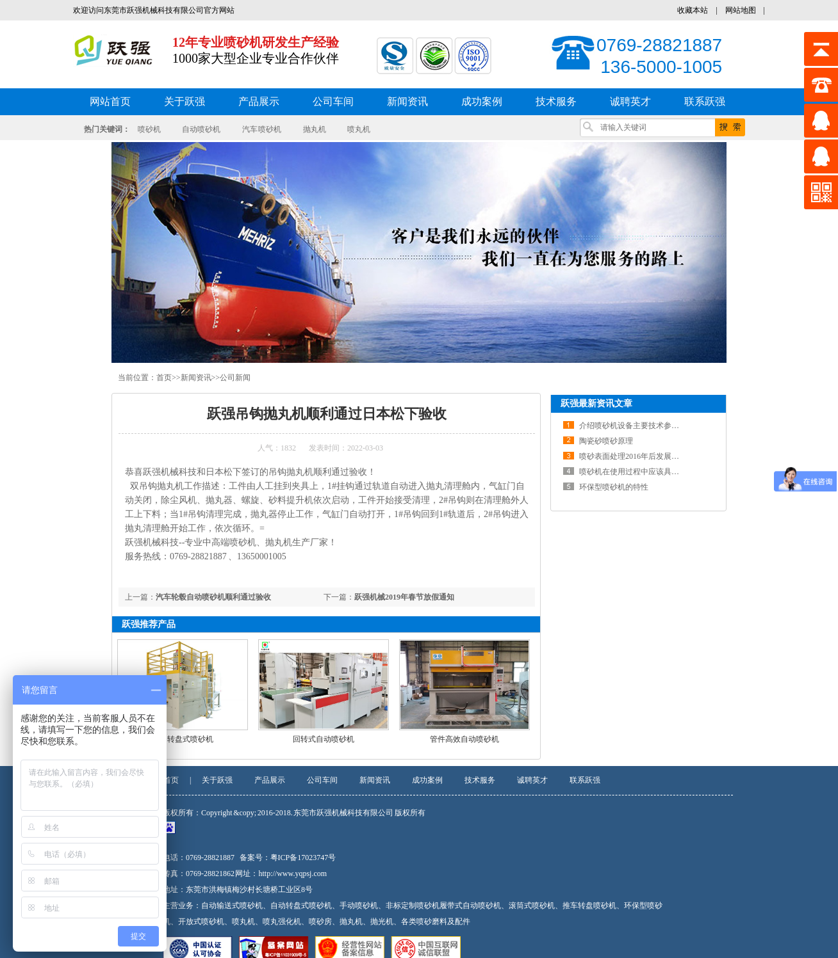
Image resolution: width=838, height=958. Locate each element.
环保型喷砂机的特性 (613, 487)
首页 (164, 377)
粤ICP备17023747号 (303, 857)
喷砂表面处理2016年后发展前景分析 (640, 456)
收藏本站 (692, 10)
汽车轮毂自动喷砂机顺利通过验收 (213, 597)
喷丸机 (358, 129)
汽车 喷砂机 (262, 129)
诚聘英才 (532, 780)
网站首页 (110, 101)
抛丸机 (314, 129)
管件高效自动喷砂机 (464, 739)
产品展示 (269, 780)
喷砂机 (149, 129)
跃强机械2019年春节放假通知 (404, 597)
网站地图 (740, 10)
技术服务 (479, 780)
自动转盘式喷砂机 (182, 739)
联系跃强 (585, 780)
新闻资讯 (196, 377)
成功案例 (427, 780)
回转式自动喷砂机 (323, 739)
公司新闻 (235, 377)
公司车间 (322, 780)
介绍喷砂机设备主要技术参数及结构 (640, 425)
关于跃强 (217, 780)
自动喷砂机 (201, 129)
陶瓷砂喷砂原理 (606, 440)
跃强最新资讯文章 (596, 403)
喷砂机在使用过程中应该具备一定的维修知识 (656, 471)
